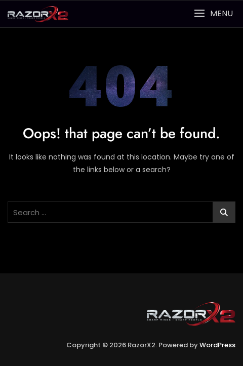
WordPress (217, 345)
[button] (213, 13)
